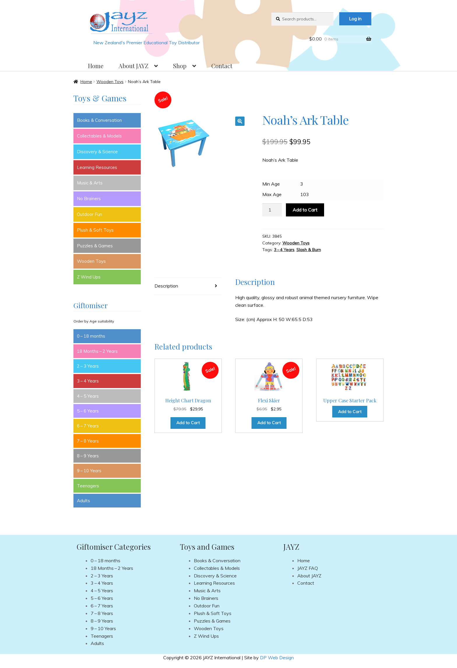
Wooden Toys (110, 81)
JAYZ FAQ (307, 568)
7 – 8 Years (88, 441)
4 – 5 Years (88, 396)
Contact (221, 66)
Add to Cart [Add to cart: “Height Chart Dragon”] (188, 422)
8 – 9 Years (88, 456)
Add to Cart (305, 210)
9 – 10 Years (89, 470)
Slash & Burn (308, 249)
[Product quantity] (272, 210)
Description (166, 286)
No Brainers (89, 198)
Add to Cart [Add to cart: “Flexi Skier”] (269, 422)
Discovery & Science (97, 151)
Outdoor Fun (89, 214)
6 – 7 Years (88, 426)
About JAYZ (133, 66)
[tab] (188, 286)
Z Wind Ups (89, 277)
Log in (355, 19)
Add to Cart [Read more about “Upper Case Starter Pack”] (349, 411)
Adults (83, 500)
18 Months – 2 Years (97, 351)
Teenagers (88, 486)
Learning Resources (97, 167)
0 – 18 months (91, 336)
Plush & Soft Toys (95, 230)
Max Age (272, 194)
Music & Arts (90, 183)
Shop (180, 66)
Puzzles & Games (95, 245)
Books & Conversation (99, 120)
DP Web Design (277, 657)
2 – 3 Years (88, 366)
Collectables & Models (99, 136)
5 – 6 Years (88, 411)
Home (95, 66)
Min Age (271, 184)
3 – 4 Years (284, 249)
